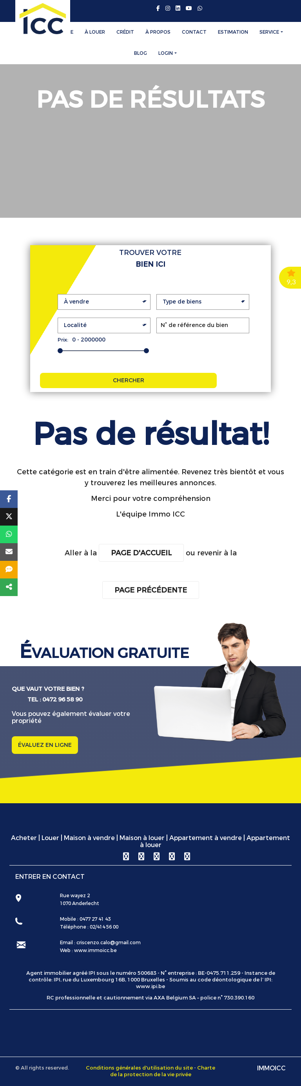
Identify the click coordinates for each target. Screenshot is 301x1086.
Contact (194, 32)
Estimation (233, 32)
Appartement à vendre (205, 838)
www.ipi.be (150, 986)
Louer (50, 838)
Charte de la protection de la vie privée (163, 1071)
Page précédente (150, 590)
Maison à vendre (89, 838)
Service (269, 32)
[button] (104, 302)
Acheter (24, 838)
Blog (140, 53)
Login (165, 53)
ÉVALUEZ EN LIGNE (45, 745)
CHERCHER (128, 380)
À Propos (157, 32)
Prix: (63, 339)
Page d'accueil (141, 553)
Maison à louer (142, 838)
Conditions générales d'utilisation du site (139, 1067)
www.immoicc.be (95, 950)
